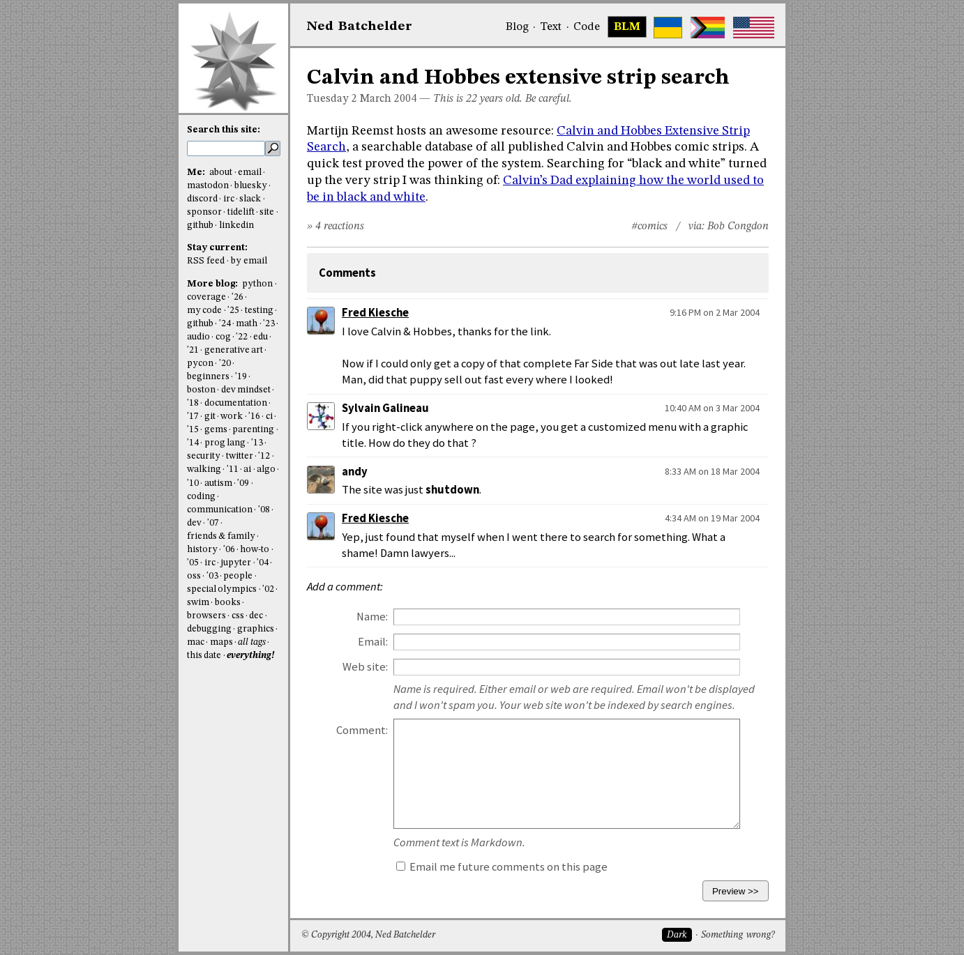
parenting (253, 429)
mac (195, 642)
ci (269, 416)
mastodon (208, 185)
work (231, 416)
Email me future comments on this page (502, 867)
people (238, 576)
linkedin (236, 225)
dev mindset (246, 390)
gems (215, 429)
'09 (243, 483)
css (238, 615)
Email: (373, 641)
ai (247, 469)
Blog (517, 27)
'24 (225, 323)
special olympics (222, 589)
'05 (193, 562)
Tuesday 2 (332, 99)
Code (586, 27)
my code (204, 310)
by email (249, 261)
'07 (213, 523)
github (200, 225)
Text (551, 27)
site (266, 212)
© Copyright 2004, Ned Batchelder (368, 935)
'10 (193, 483)
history (202, 549)
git (210, 416)
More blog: (213, 284)
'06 (229, 549)
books (228, 602)
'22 (242, 337)
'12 (264, 456)
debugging (209, 629)
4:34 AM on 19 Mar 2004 (712, 518)
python (257, 284)
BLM (627, 27)
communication (220, 509)
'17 (193, 416)
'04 (263, 562)
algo (266, 469)
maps (221, 642)
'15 (193, 429)
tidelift (241, 212)
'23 (269, 323)
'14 (193, 443)
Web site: (365, 666)
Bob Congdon (738, 226)
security (203, 456)
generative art (233, 350)
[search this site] (226, 148)
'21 (193, 350)
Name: (372, 616)
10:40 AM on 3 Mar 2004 (712, 408)
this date (204, 655)
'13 (257, 443)
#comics (649, 226)
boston (201, 390)
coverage (206, 297)
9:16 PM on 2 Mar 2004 (715, 312)
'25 (233, 310)
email (250, 172)
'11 (233, 469)
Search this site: (223, 130)
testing (259, 310)
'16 (254, 416)
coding (201, 496)
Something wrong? (737, 935)
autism (218, 483)
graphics (255, 629)
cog (223, 337)
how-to (254, 549)
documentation (235, 403)
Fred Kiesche (375, 312)
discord (202, 199)
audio (198, 337)
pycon (200, 363)
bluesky (250, 185)
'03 (212, 576)
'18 (193, 403)
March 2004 (388, 99)
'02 (268, 589)
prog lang (225, 443)
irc (228, 199)
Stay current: (217, 247)
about (220, 172)
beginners (208, 376)
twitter (239, 456)
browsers (206, 615)
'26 (237, 297)
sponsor (204, 212)
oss (194, 576)
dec (256, 615)
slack (250, 199)
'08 (264, 509)
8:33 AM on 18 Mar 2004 (712, 471)
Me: (197, 172)
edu (260, 337)
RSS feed (206, 261)
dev (194, 523)
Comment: (362, 730)
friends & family (221, 536)
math (246, 323)
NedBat (359, 26)
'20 (225, 363)
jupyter (235, 562)
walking (204, 469)
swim (198, 602)
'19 (241, 376)
